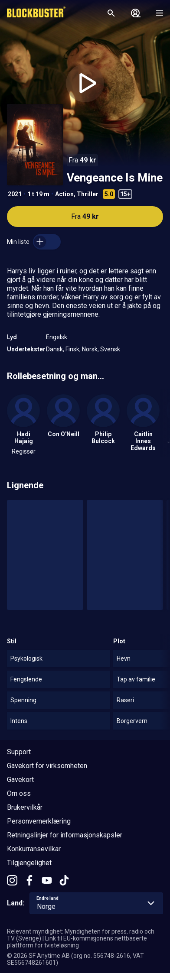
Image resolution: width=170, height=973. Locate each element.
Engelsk (56, 337)
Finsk (72, 349)
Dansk (54, 349)
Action (64, 194)
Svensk (110, 349)
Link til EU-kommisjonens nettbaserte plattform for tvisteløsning (77, 942)
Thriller (87, 194)
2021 (15, 194)
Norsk (90, 349)
